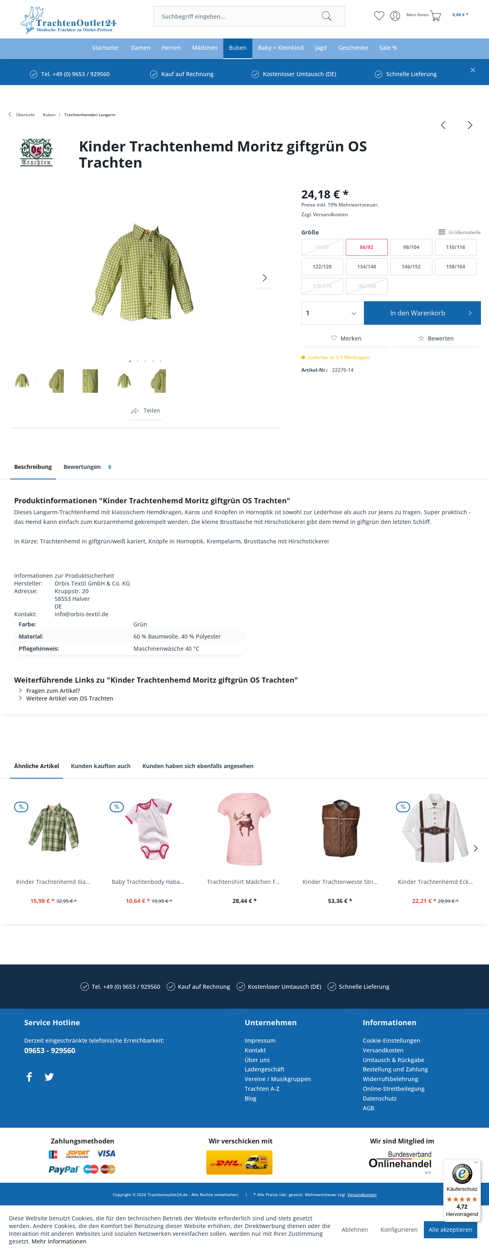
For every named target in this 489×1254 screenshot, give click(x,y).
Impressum (260, 1040)
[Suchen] (327, 16)
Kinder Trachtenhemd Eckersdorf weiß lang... (437, 882)
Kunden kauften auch (101, 766)
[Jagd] (320, 48)
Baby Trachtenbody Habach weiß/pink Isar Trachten (151, 882)
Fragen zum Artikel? (47, 690)
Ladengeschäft (264, 1069)
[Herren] (171, 48)
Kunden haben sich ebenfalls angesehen (198, 766)
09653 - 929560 (49, 1050)
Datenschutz (380, 1098)
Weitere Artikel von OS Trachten (63, 698)
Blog (250, 1098)
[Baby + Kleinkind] (280, 48)
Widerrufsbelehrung (390, 1079)
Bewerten (436, 338)
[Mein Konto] (410, 16)
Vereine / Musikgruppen (278, 1079)
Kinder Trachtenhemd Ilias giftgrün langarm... (55, 882)
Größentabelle (459, 232)
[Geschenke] (353, 48)
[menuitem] (249, 16)
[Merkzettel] (379, 16)
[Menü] (476, 1164)
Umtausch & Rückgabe (393, 1060)
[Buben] (237, 48)
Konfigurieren (399, 1229)
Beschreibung (33, 467)
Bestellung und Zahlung (395, 1069)
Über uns (257, 1060)
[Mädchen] (204, 48)
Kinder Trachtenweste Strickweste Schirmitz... (342, 882)
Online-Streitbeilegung (394, 1088)
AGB (368, 1108)
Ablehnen (355, 1229)
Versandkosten (330, 214)
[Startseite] (105, 48)
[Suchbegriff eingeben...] (249, 16)
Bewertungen (89, 467)
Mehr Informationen (59, 1241)
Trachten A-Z (262, 1088)
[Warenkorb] (450, 16)
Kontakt (255, 1050)
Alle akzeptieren (450, 1229)
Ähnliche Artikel (36, 766)
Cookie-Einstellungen (391, 1040)
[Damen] (140, 48)
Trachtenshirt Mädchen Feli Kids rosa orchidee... (246, 882)
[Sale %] (388, 48)
